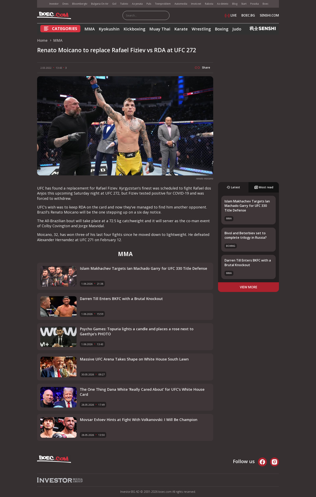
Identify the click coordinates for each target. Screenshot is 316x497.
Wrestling (201, 29)
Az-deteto (222, 3)
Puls (149, 3)
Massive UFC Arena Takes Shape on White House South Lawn (134, 359)
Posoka (254, 3)
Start (243, 3)
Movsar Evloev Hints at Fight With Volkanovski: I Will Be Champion (138, 419)
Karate (181, 29)
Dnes (65, 3)
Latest (233, 187)
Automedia (181, 3)
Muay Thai (159, 29)
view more (248, 287)
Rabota (209, 3)
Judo (236, 29)
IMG (42, 4)
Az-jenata (137, 3)
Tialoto (124, 3)
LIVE (231, 15)
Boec (265, 3)
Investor (54, 3)
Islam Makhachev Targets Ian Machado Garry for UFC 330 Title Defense (247, 206)
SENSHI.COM (269, 15)
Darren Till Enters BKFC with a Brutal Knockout (248, 262)
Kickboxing (134, 29)
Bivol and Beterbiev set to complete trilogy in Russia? (246, 235)
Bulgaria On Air (99, 3)
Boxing (221, 29)
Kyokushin (109, 29)
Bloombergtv (79, 3)
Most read (263, 187)
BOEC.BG (248, 15)
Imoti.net (196, 3)
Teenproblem (163, 3)
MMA (89, 29)
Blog (234, 3)
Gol (114, 3)
